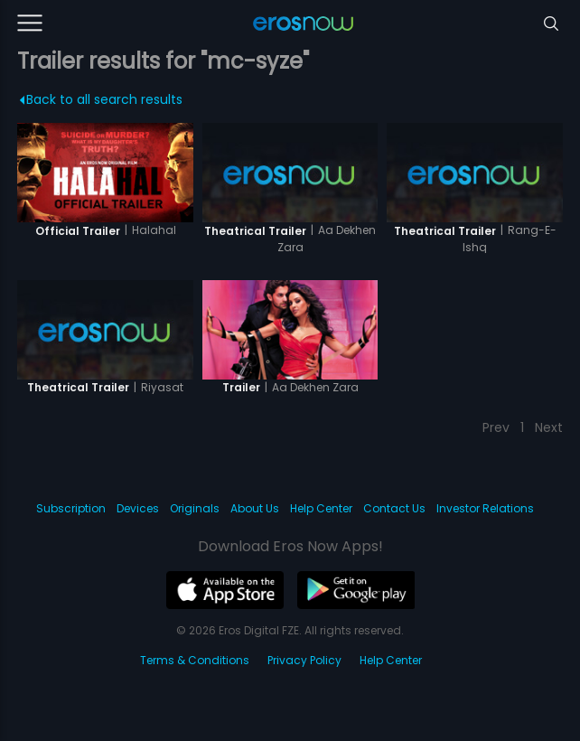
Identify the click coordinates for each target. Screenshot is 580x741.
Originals (195, 508)
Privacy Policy (304, 660)
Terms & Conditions (194, 660)
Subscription (71, 508)
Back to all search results (101, 99)
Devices (138, 508)
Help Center (321, 508)
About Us (254, 508)
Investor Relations (485, 508)
